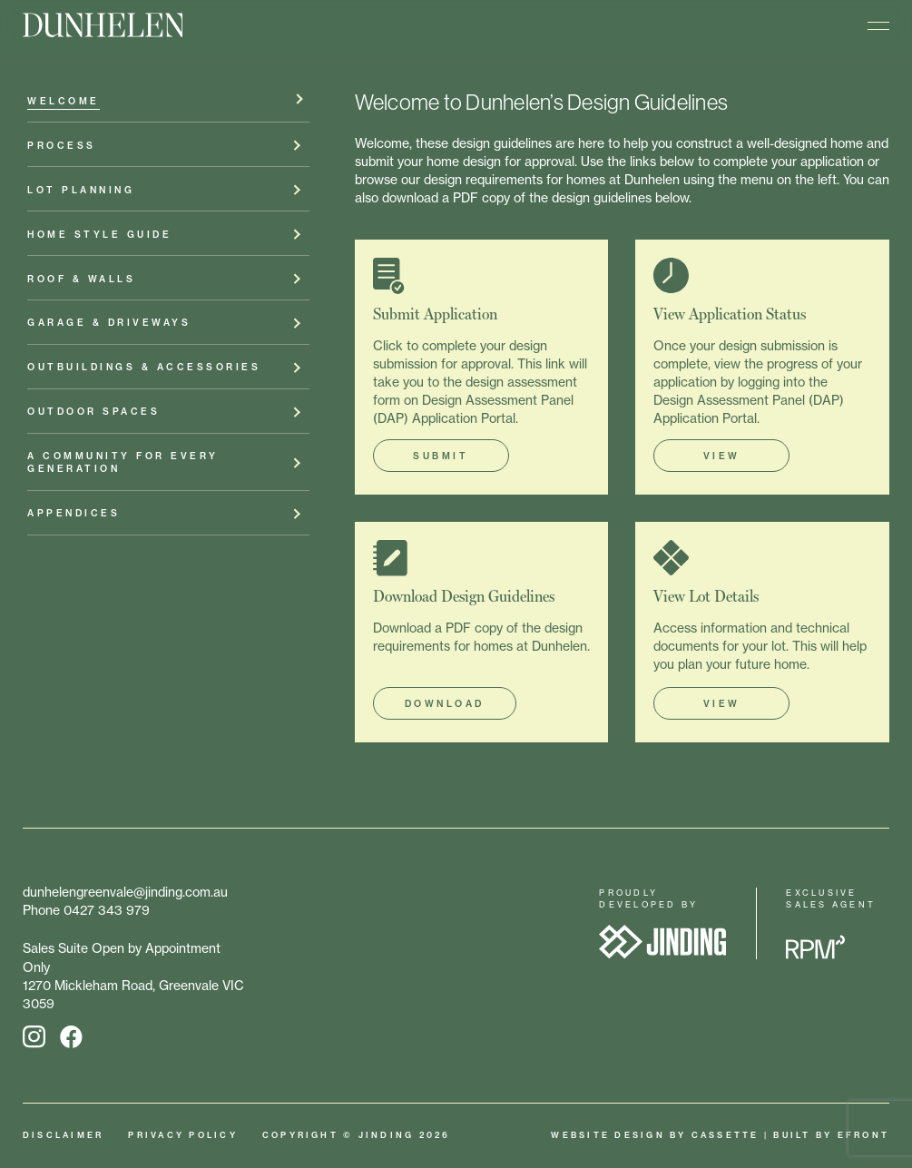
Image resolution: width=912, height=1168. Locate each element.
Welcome (63, 104)
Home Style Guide (99, 237)
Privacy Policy (182, 1135)
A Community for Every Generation (123, 465)
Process (61, 148)
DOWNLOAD (445, 704)
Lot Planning (80, 193)
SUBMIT (440, 456)
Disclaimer (63, 1135)
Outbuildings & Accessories (143, 370)
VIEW (721, 456)
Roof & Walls (81, 281)
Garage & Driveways (109, 325)
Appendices (73, 516)
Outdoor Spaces (93, 414)
